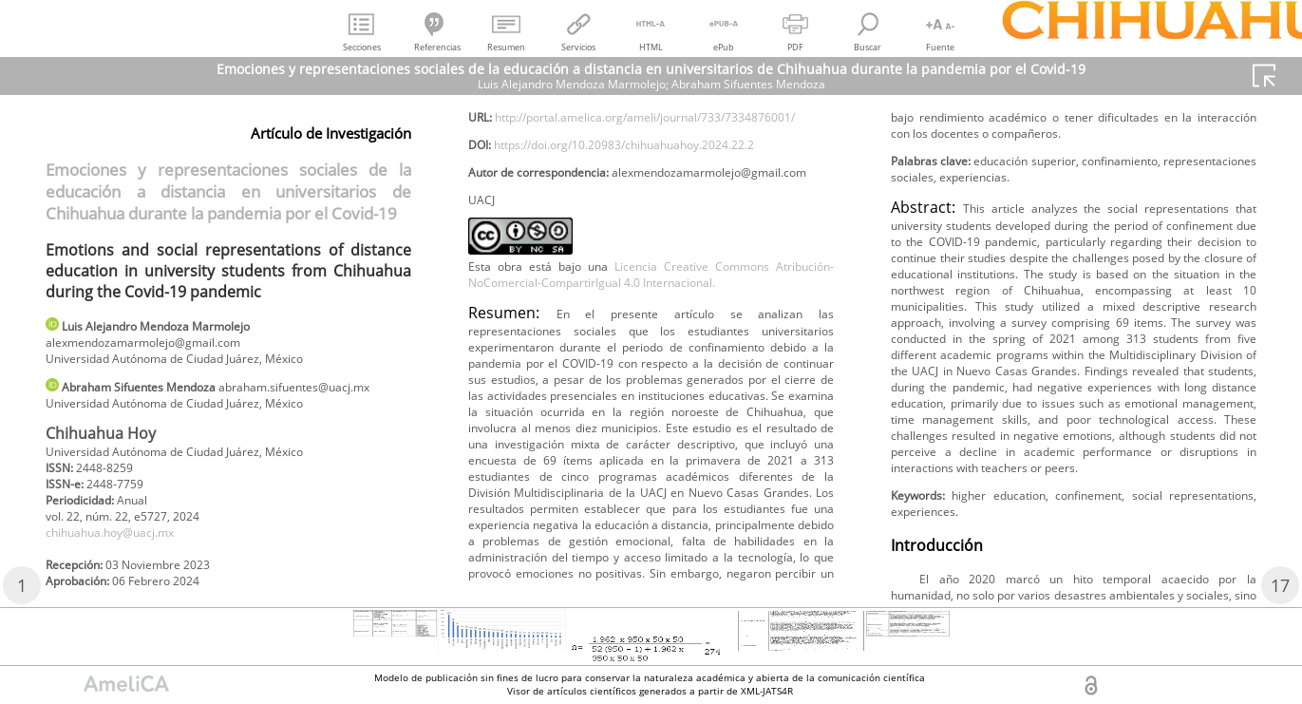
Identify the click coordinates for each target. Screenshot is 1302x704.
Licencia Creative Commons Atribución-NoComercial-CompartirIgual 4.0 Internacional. (651, 384)
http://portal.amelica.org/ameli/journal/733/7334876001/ (647, 186)
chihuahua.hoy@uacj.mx (124, 572)
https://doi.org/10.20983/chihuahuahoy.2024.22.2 (656, 217)
